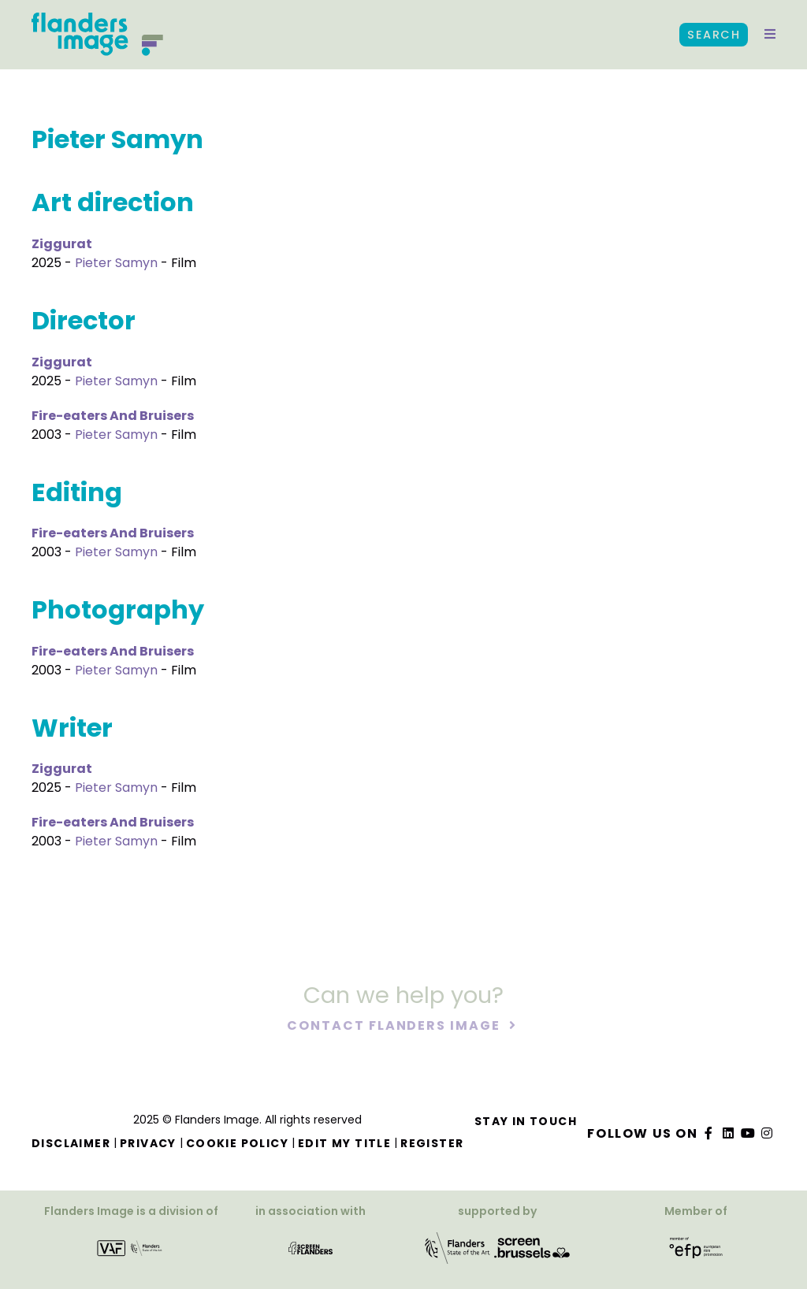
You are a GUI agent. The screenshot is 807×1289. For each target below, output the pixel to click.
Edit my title (344, 1143)
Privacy (148, 1143)
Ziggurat (62, 244)
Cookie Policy (237, 1143)
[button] (769, 35)
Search (713, 35)
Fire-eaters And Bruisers (113, 416)
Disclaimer (71, 1143)
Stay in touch (525, 1121)
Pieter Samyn (116, 263)
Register (431, 1143)
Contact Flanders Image (395, 1026)
